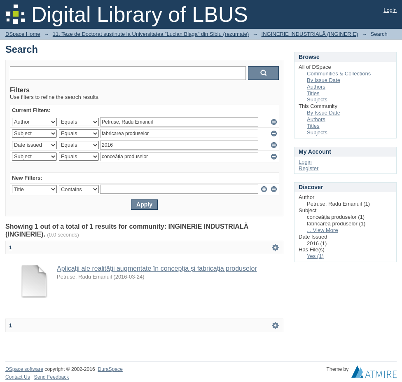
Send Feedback (51, 377)
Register (308, 168)
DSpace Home (22, 34)
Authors (316, 87)
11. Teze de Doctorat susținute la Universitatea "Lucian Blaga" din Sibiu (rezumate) (151, 34)
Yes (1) (315, 256)
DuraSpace (110, 369)
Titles (313, 93)
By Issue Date (323, 80)
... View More (322, 230)
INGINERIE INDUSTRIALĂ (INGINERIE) (310, 34)
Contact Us (17, 377)
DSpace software (24, 369)
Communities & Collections (339, 73)
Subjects (317, 99)
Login (390, 10)
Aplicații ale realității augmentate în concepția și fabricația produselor (157, 268)
